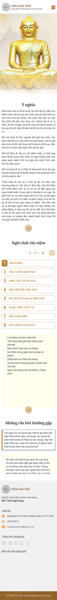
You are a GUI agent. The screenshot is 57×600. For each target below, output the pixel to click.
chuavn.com (45, 595)
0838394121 (13, 521)
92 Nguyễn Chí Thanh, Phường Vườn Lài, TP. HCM (30, 516)
